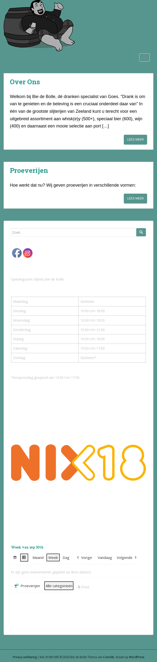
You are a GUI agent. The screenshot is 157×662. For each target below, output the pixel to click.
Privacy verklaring (25, 657)
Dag (66, 557)
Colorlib (108, 657)
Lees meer (135, 139)
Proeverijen (29, 170)
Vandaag (105, 557)
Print (83, 588)
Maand (38, 557)
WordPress (136, 657)
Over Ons (25, 81)
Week (53, 557)
